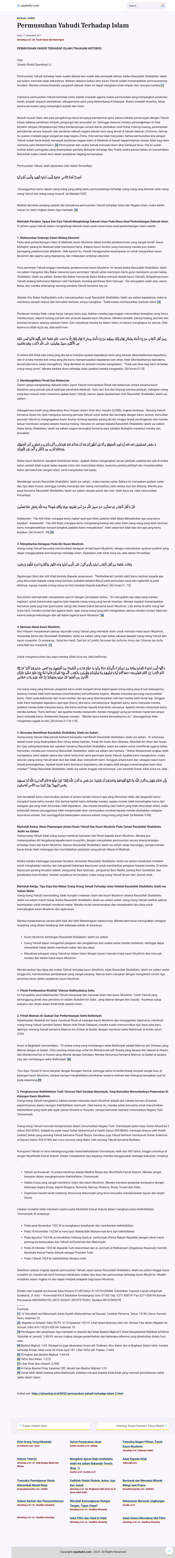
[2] (56, 145)
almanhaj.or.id (24, 40)
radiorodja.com (130, 1463)
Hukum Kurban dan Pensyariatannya (40, 1501)
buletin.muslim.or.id (79, 1446)
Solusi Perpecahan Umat (85, 1442)
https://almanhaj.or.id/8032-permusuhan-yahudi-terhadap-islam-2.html (77, 1393)
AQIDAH (150, 1489)
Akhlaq (94, 1446)
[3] (76, 210)
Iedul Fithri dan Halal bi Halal (88, 1518)
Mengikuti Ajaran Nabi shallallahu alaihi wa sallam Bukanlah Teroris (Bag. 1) (91, 1463)
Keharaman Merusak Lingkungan (144, 1501)
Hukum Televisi (27, 1459)
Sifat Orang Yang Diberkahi (34, 1442)
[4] (159, 302)
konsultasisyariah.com (133, 1489)
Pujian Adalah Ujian (33, 1426)
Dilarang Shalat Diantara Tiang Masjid (141, 1426)
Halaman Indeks (145, 1450)
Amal (37, 1446)
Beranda (21, 18)
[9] (39, 1080)
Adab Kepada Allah (135, 1459)
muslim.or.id (76, 1472)
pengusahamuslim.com (28, 1489)
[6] (102, 615)
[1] (162, 85)
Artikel (31, 18)
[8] (69, 1059)
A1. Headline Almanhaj (43, 1505)
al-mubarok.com (25, 1446)
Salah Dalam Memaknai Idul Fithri (144, 1518)
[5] (52, 532)
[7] (50, 645)
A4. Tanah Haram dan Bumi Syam (48, 40)
